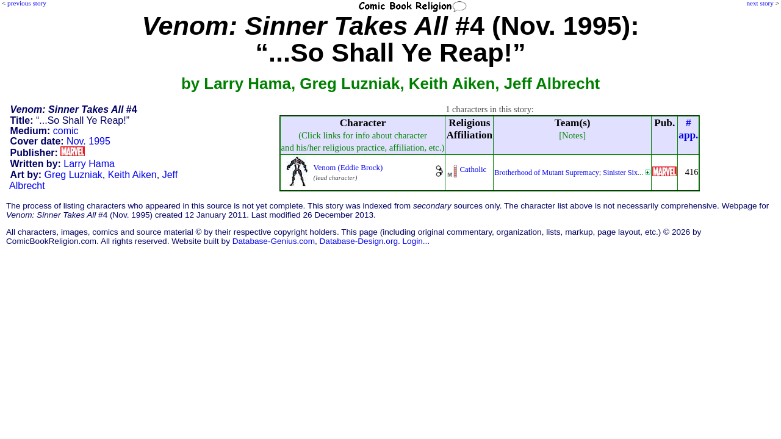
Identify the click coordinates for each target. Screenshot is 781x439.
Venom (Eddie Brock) (348, 167)
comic (66, 131)
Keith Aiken (132, 175)
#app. (688, 129)
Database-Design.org (359, 241)
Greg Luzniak (74, 175)
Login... (416, 241)
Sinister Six (620, 172)
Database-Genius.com (273, 241)
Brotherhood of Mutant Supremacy (546, 172)
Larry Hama (89, 164)
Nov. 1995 (88, 141)
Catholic (472, 169)
